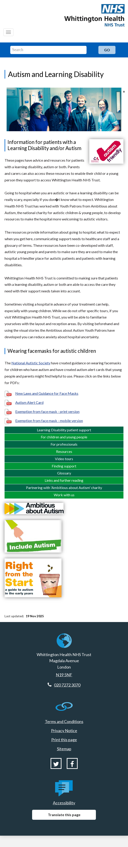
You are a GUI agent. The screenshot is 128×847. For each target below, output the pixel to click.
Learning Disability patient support (64, 430)
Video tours (64, 459)
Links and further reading (64, 480)
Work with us (64, 495)
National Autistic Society (30, 363)
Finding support (64, 466)
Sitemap (64, 748)
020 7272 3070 (67, 684)
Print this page (64, 739)
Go (107, 50)
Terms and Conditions (64, 721)
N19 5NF (64, 674)
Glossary (64, 473)
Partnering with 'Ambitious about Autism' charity (64, 487)
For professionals (64, 444)
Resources (64, 451)
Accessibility (64, 802)
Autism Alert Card (29, 402)
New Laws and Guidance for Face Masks (46, 393)
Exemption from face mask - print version (47, 411)
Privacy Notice (64, 730)
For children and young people (64, 437)
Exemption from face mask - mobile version (49, 420)
